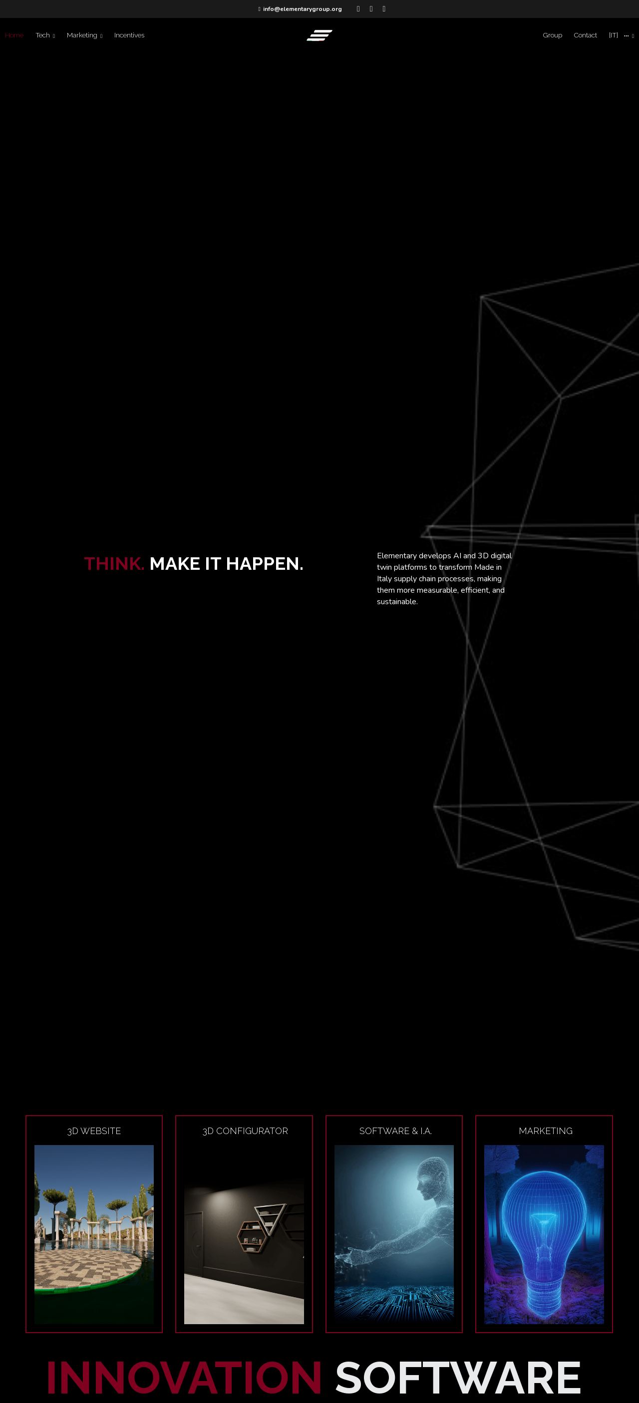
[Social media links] (358, 9)
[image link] (319, 34)
